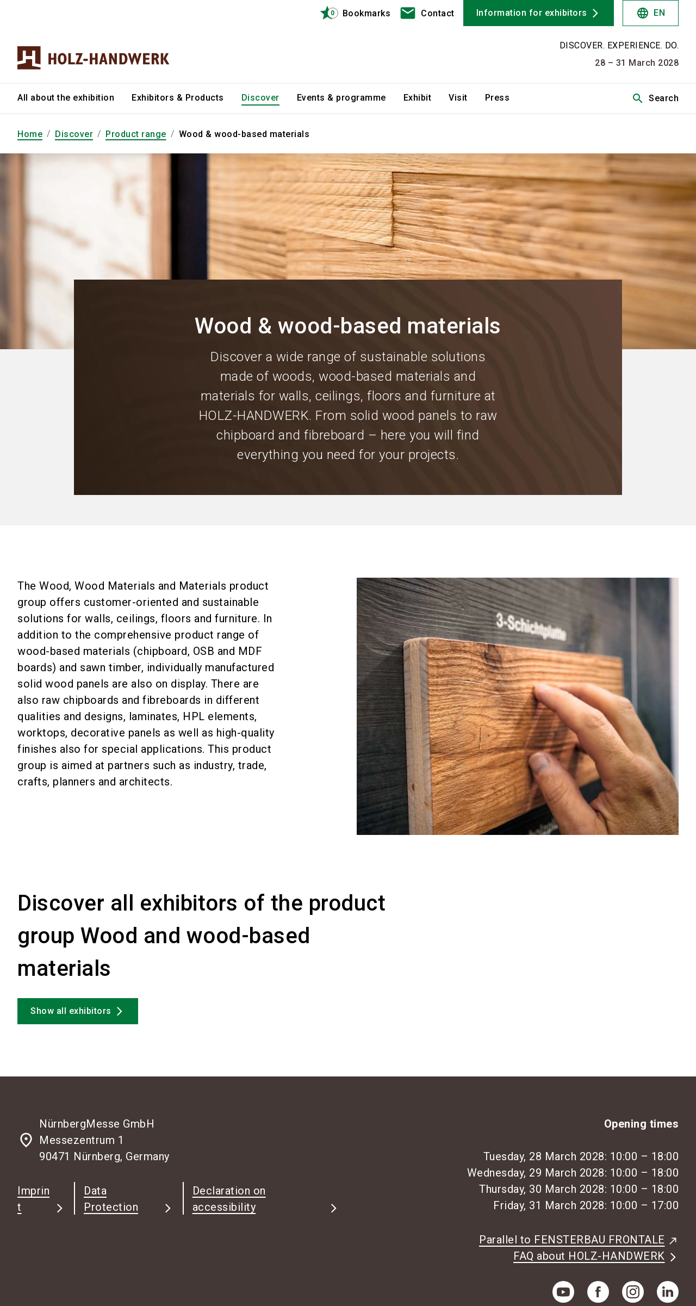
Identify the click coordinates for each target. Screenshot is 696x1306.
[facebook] (598, 1292)
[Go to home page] (93, 41)
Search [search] (655, 98)
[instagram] (633, 1292)
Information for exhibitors (531, 13)
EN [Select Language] (650, 13)
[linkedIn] (668, 1292)
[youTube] (563, 1292)
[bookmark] (350, 13)
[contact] (427, 13)
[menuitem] (74, 98)
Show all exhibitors (70, 1011)
